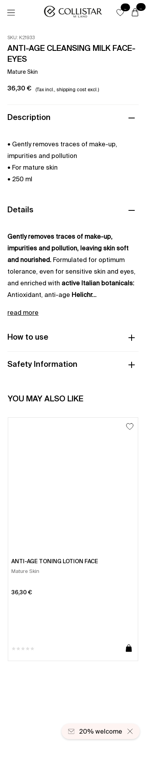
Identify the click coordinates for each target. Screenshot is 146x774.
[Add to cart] (129, 648)
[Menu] (11, 13)
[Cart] (135, 13)
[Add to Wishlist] (130, 426)
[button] (120, 12)
